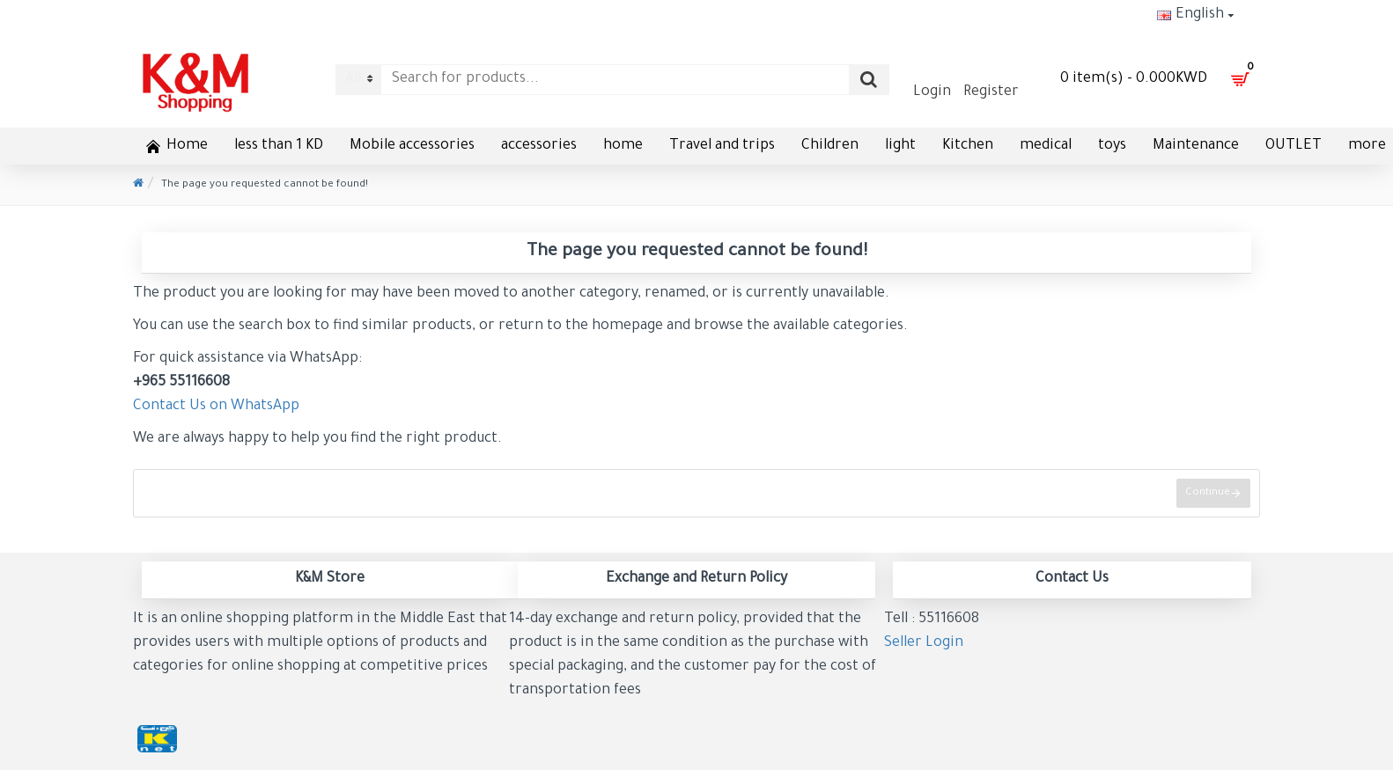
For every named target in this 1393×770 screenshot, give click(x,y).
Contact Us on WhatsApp (216, 406)
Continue (1207, 493)
